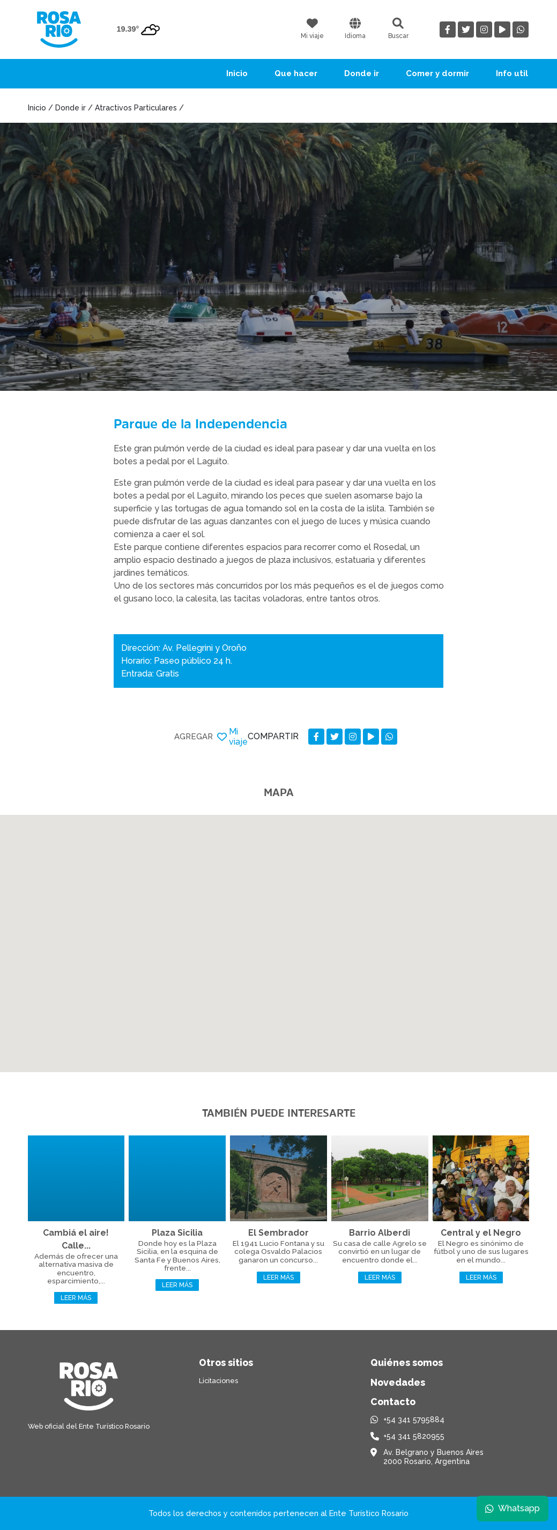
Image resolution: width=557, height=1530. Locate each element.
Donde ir (361, 73)
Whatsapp (512, 1508)
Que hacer (295, 73)
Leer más (76, 1298)
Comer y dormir (437, 73)
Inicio (237, 73)
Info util (512, 73)
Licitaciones (218, 1381)
